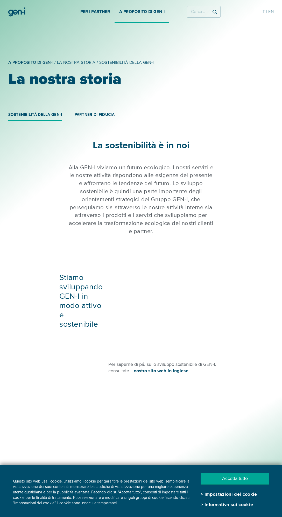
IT (263, 11)
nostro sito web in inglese (161, 371)
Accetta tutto (235, 478)
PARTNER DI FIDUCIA (95, 114)
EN (271, 11)
